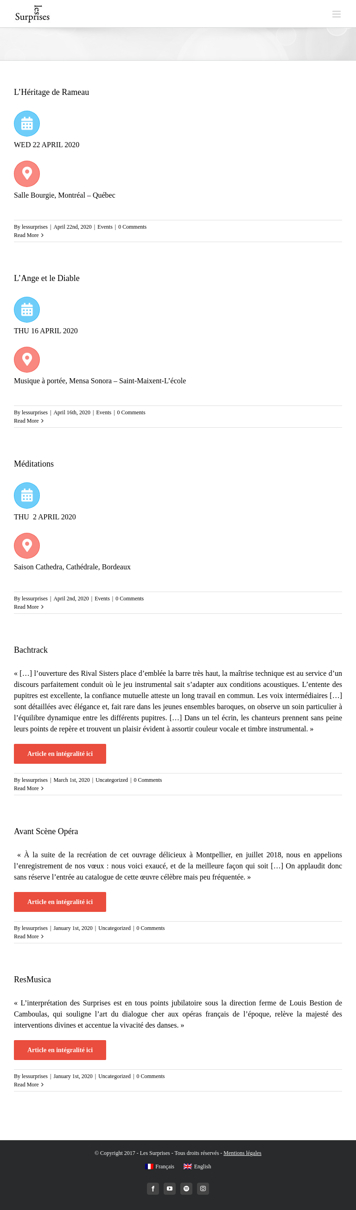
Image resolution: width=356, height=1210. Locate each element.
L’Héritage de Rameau (51, 92)
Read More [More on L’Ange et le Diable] (26, 421)
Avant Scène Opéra (46, 831)
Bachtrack (31, 650)
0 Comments (132, 227)
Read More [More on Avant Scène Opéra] (26, 936)
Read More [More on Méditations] (26, 607)
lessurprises (35, 227)
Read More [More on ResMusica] (26, 1084)
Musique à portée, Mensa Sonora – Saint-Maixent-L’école (101, 381)
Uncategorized (111, 780)
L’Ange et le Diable (47, 278)
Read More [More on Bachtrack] (26, 788)
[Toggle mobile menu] (337, 14)
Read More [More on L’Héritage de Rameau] (26, 235)
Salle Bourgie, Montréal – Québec (65, 195)
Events (105, 227)
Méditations (34, 463)
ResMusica (32, 979)
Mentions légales (242, 1153)
